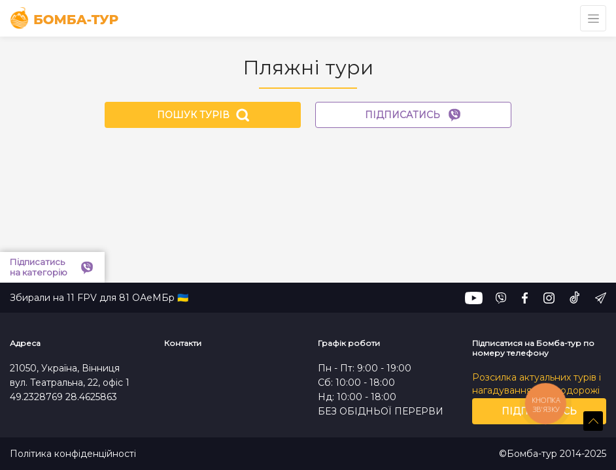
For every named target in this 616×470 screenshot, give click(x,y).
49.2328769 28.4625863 (63, 397)
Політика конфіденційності (73, 454)
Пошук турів (203, 114)
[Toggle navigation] (593, 18)
